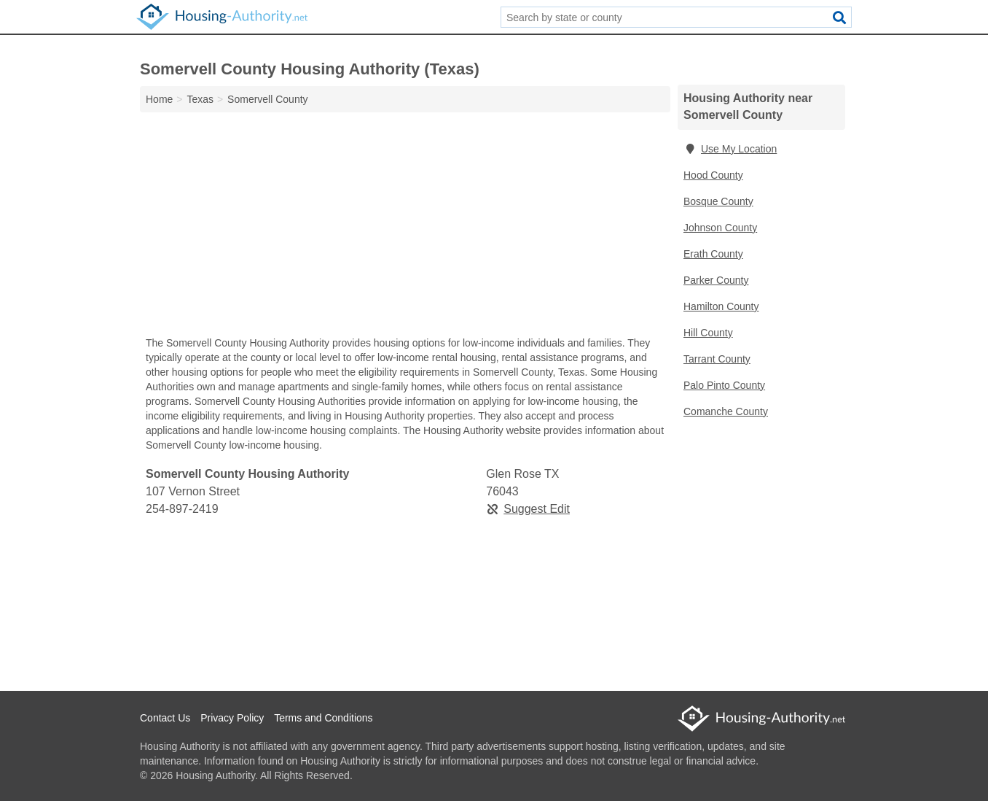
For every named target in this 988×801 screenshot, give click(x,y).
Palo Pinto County (724, 385)
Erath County (713, 254)
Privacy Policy (232, 718)
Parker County (715, 280)
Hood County (713, 175)
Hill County (708, 332)
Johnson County (720, 227)
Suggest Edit (528, 509)
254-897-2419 (182, 509)
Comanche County (725, 411)
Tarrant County (716, 359)
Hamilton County (721, 306)
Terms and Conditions (323, 718)
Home (159, 99)
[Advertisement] (405, 227)
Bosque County (718, 201)
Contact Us (165, 718)
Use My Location (730, 149)
